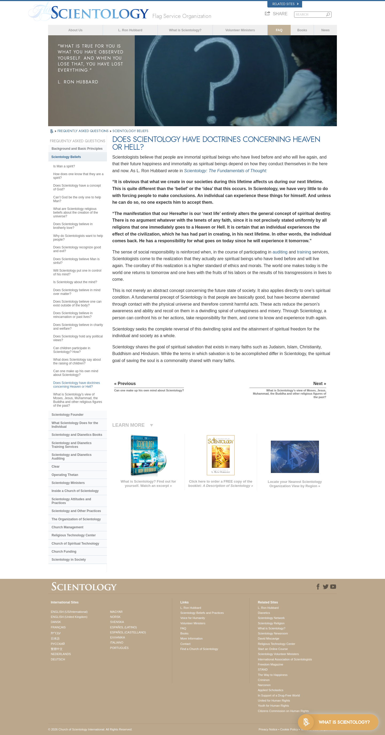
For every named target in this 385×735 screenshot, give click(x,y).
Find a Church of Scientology (199, 649)
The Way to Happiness (272, 674)
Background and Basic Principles (77, 149)
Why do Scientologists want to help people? (78, 237)
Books (302, 30)
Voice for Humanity (192, 617)
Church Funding (64, 551)
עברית (56, 633)
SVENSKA (117, 622)
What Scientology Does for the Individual (75, 425)
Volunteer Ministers (240, 30)
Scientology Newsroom (273, 633)
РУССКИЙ (58, 643)
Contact (185, 643)
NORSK (115, 616)
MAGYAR (116, 611)
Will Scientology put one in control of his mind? (77, 272)
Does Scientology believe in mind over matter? (77, 292)
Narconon (264, 685)
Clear (56, 466)
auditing (279, 252)
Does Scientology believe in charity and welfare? (78, 326)
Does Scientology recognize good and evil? (77, 249)
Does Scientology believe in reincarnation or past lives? (73, 315)
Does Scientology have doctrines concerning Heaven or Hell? (76, 384)
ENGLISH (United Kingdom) (69, 616)
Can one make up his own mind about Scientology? (75, 373)
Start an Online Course (273, 649)
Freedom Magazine (270, 664)
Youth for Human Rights (273, 705)
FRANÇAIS (58, 627)
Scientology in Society (69, 559)
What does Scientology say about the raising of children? (77, 361)
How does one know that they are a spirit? (78, 176)
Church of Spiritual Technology (75, 543)
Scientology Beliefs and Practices (202, 612)
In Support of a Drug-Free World (279, 695)
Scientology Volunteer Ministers (278, 654)
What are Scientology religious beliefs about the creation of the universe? (75, 212)
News (325, 30)
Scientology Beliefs (66, 157)
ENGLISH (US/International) (69, 611)
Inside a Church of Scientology (75, 491)
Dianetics (264, 612)
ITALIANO (116, 642)
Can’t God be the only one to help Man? (77, 199)
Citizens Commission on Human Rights (283, 711)
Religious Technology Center (74, 535)
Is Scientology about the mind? (75, 282)
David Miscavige (268, 638)
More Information (191, 638)
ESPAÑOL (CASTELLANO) (128, 632)
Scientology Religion (271, 623)
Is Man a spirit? (64, 166)
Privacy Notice (268, 729)
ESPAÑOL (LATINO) (123, 627)
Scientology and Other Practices (76, 511)
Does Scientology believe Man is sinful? (76, 261)
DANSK (56, 622)
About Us (75, 30)
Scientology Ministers (68, 483)
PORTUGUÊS (119, 647)
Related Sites (285, 4)
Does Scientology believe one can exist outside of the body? (77, 303)
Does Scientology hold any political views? (78, 338)
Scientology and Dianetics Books (77, 435)
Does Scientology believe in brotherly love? (73, 226)
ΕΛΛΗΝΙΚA (117, 637)
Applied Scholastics (270, 690)
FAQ (279, 30)
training (304, 252)
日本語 (55, 638)
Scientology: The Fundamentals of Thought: (225, 170)
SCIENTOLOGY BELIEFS (130, 130)
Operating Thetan (65, 475)
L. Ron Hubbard (130, 30)
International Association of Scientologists (285, 659)
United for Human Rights (274, 700)
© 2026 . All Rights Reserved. (90, 729)
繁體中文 (57, 649)
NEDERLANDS (61, 654)
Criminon (264, 680)
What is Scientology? (185, 30)
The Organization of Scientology (76, 519)
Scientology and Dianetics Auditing (71, 456)
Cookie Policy (289, 729)
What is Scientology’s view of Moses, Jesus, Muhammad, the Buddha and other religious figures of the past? (77, 399)
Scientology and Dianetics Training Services (71, 445)
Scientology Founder (67, 415)
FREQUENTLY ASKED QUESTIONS (83, 130)
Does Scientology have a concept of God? (77, 187)
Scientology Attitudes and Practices (71, 501)
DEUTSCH (58, 659)
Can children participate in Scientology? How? (71, 350)
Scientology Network (271, 617)
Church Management (67, 527)
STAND (262, 669)
